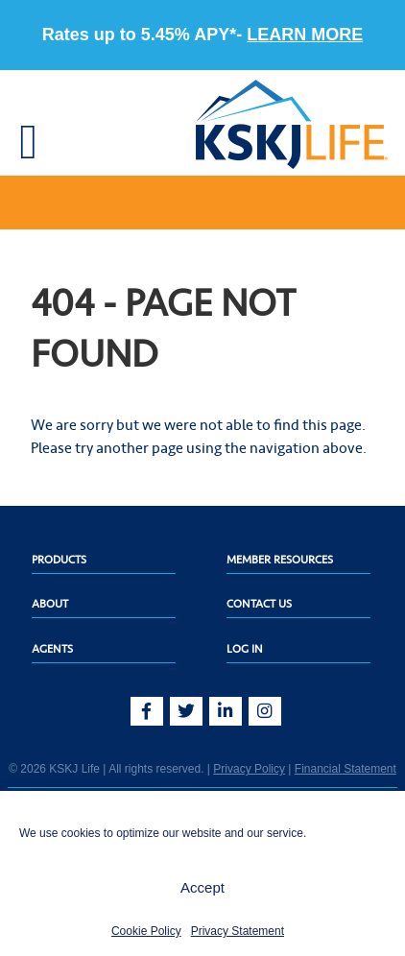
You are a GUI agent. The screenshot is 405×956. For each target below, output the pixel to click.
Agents (52, 648)
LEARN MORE (305, 34)
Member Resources (279, 559)
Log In (244, 648)
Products (59, 559)
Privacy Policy (249, 769)
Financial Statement (345, 769)
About (50, 603)
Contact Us (259, 603)
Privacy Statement (237, 931)
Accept (202, 887)
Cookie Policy (146, 931)
